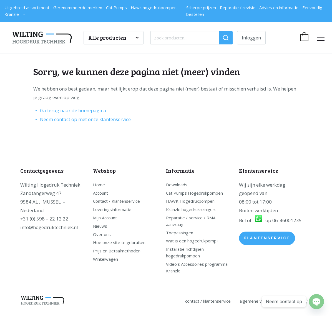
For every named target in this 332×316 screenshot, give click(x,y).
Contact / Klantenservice (116, 201)
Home (99, 184)
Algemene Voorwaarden (262, 301)
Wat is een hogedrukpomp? (192, 241)
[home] (47, 38)
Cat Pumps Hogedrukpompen (194, 193)
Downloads (176, 184)
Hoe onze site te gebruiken (119, 242)
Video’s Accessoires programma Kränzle (197, 267)
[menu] (320, 38)
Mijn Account (105, 217)
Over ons (102, 234)
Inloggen (251, 37)
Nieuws (100, 226)
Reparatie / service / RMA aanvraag (190, 221)
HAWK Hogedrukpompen (190, 201)
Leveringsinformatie (112, 209)
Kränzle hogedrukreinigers (191, 209)
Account (100, 193)
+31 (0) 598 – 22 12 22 (44, 218)
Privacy (301, 301)
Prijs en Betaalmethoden (116, 251)
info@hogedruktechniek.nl (49, 227)
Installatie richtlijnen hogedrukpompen (185, 252)
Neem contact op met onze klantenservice (85, 119)
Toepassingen (179, 232)
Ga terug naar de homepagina (73, 110)
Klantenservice (267, 238)
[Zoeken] (226, 37)
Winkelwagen (105, 259)
